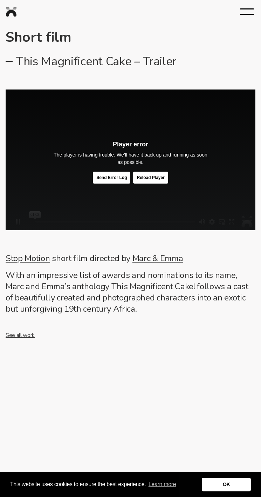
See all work (20, 335)
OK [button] (226, 484)
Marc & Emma (157, 258)
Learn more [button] (162, 484)
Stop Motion (28, 258)
